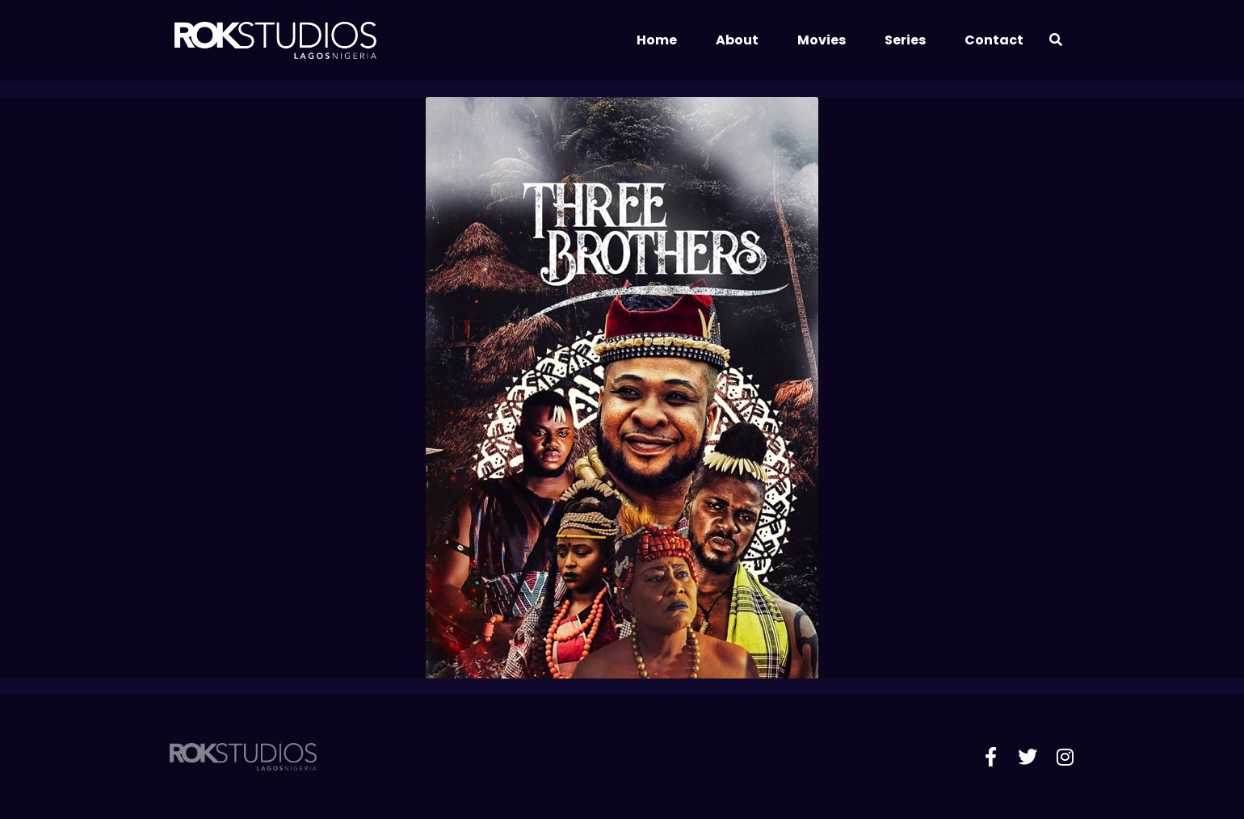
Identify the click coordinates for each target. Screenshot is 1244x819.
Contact (994, 40)
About (737, 40)
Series (905, 40)
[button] (1056, 40)
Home (657, 40)
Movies (821, 40)
